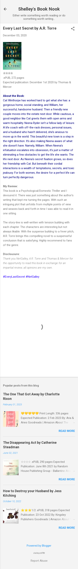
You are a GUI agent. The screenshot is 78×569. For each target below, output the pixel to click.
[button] (72, 29)
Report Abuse (39, 560)
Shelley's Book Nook (39, 9)
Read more (67, 431)
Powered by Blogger (39, 545)
